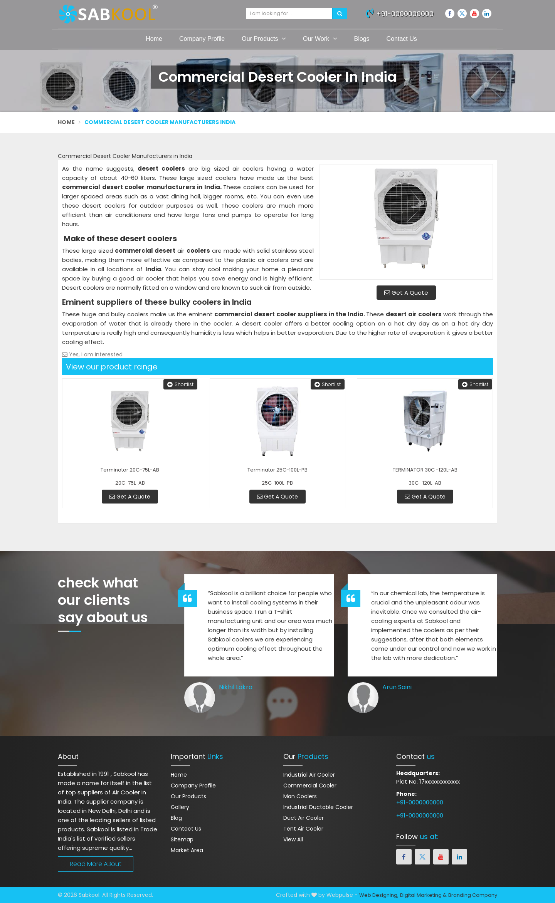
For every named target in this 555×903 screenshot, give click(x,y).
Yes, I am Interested (92, 354)
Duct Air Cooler (303, 818)
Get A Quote (406, 293)
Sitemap (182, 839)
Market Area (187, 850)
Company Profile (202, 38)
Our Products (264, 38)
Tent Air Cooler (303, 829)
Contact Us (402, 38)
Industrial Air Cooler (309, 775)
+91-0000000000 (400, 12)
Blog (176, 818)
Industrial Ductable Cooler (318, 807)
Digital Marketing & (423, 895)
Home (154, 38)
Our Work (320, 38)
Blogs (362, 38)
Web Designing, (379, 895)
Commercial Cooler (309, 785)
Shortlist (180, 384)
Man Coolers (300, 796)
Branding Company (472, 895)
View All (293, 839)
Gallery (180, 807)
